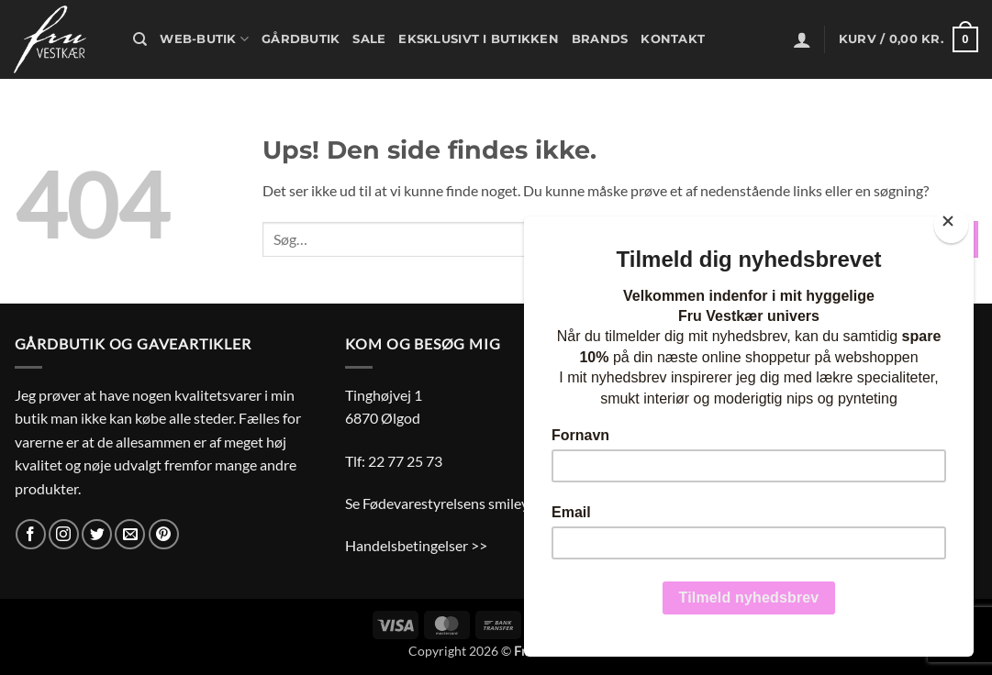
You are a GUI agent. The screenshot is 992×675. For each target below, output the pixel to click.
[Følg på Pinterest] (164, 534)
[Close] (951, 225)
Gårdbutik (301, 39)
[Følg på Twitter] (97, 534)
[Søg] (140, 39)
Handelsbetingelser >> (416, 545)
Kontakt (673, 39)
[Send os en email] (130, 534)
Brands (600, 39)
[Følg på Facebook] (31, 534)
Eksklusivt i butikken (478, 39)
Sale (368, 39)
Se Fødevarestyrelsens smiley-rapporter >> (480, 503)
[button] (802, 39)
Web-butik (204, 39)
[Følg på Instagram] (64, 534)
